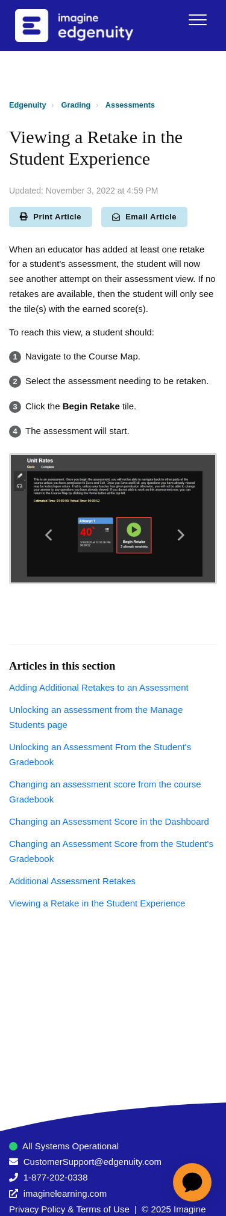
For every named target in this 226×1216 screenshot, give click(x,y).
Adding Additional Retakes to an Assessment (99, 687)
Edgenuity (27, 104)
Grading (76, 104)
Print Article (50, 216)
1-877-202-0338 (56, 1177)
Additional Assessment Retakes (72, 881)
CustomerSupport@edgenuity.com (93, 1161)
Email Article (144, 216)
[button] (197, 19)
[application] (192, 1182)
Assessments (130, 104)
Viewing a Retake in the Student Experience (97, 903)
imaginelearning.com (65, 1193)
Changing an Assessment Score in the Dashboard (109, 821)
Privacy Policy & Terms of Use (69, 1209)
